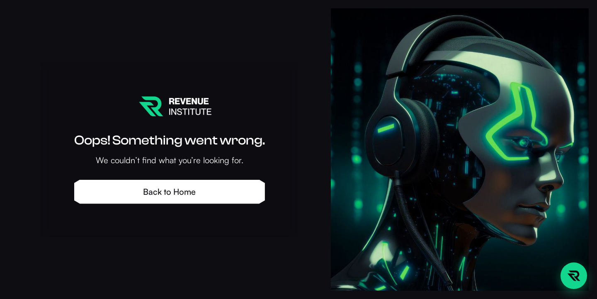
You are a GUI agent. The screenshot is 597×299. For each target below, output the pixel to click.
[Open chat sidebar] (574, 275)
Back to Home (169, 191)
